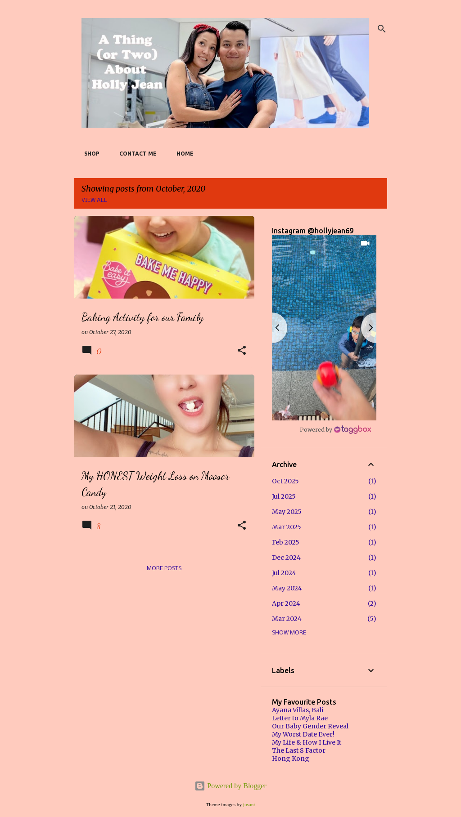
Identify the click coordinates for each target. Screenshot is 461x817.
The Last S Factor (298, 750)
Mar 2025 (286, 527)
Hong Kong (290, 758)
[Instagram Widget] (335, 429)
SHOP (89, 153)
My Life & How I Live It (306, 742)
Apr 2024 (286, 603)
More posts (164, 568)
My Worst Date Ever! (303, 734)
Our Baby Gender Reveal (310, 726)
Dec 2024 (286, 558)
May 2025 (287, 512)
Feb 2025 (285, 542)
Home (182, 153)
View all (94, 200)
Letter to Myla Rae (300, 718)
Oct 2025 (285, 481)
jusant (249, 804)
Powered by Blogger (230, 786)
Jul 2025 (284, 496)
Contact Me (135, 153)
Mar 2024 (287, 619)
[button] (241, 351)
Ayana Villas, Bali (297, 710)
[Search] (381, 29)
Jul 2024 (284, 573)
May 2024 (287, 588)
